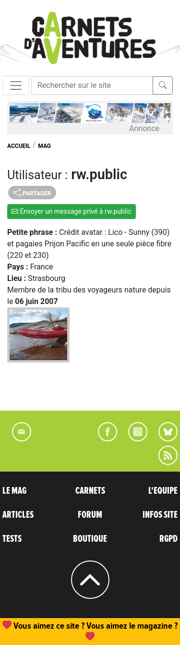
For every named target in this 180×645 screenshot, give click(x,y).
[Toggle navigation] (15, 85)
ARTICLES (18, 515)
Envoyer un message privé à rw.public (72, 211)
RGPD (168, 539)
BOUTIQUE (90, 539)
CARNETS (90, 491)
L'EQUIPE (163, 491)
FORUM (90, 515)
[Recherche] (92, 85)
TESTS (12, 539)
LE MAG (14, 491)
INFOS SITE (160, 515)
